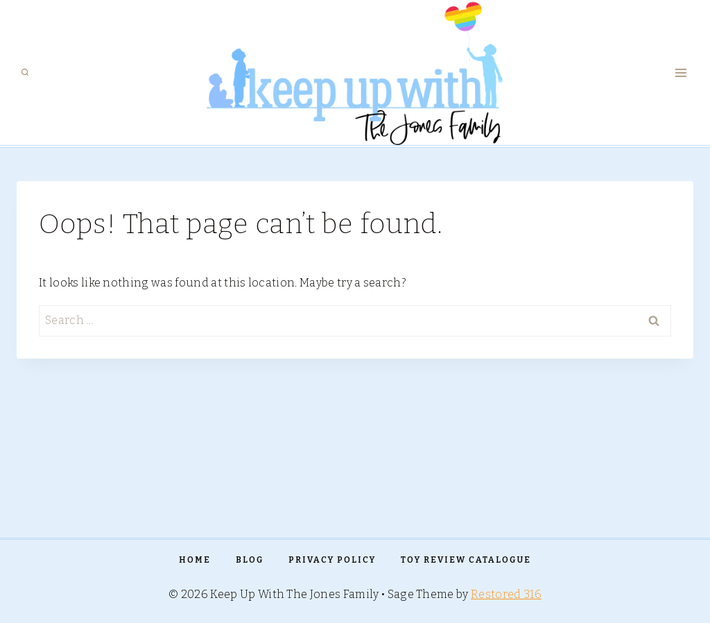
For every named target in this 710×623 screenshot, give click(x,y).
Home (195, 560)
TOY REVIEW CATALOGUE (466, 560)
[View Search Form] (25, 73)
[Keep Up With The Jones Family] (355, 72)
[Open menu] (680, 72)
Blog (249, 560)
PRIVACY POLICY (332, 560)
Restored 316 (506, 594)
